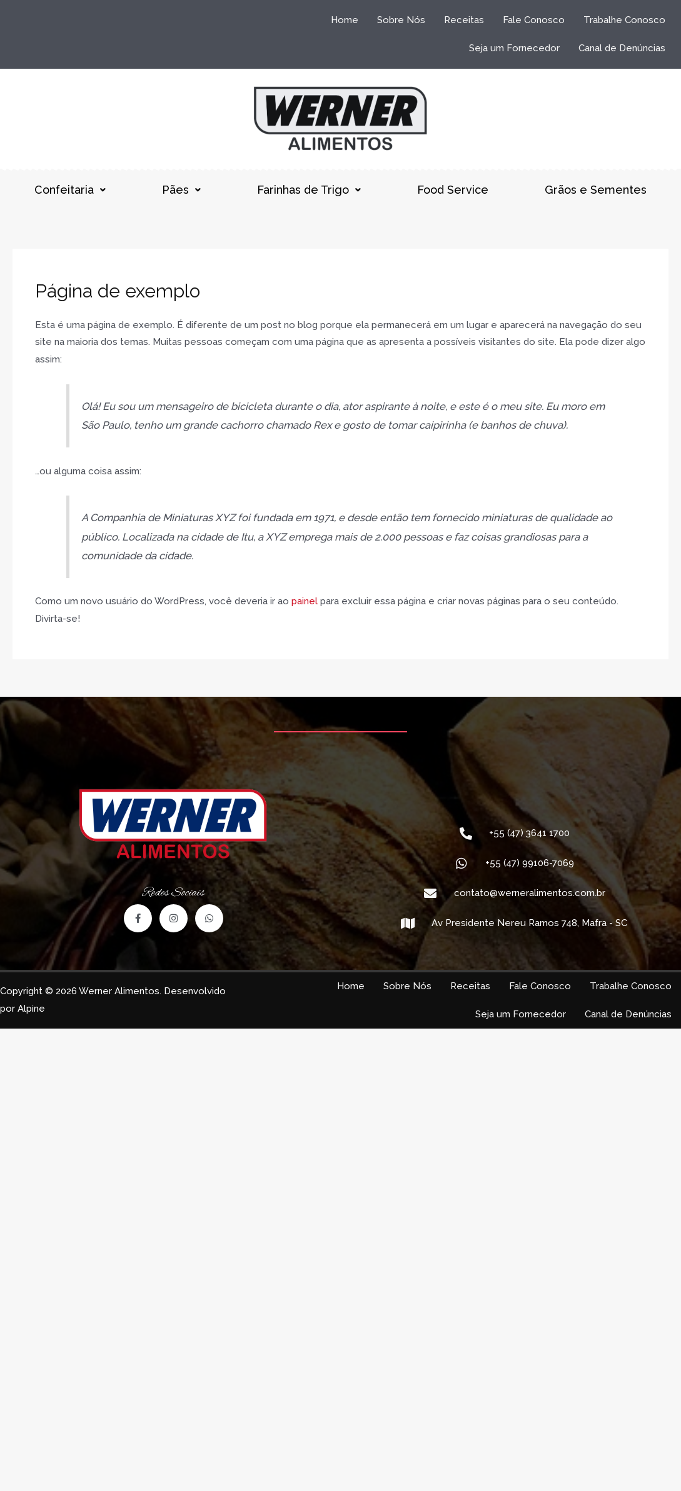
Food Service (452, 189)
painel (304, 601)
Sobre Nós (401, 20)
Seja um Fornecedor (514, 48)
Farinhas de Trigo (309, 189)
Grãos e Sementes (596, 189)
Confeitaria (70, 189)
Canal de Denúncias (621, 48)
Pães (181, 189)
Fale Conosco (534, 20)
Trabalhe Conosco (624, 20)
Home (344, 20)
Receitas (464, 20)
